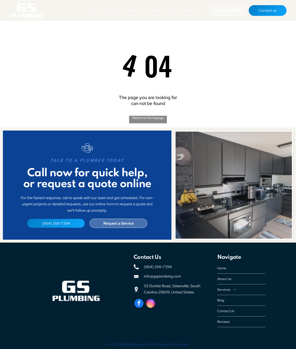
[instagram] (150, 303)
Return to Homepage (148, 117)
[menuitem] (94, 10)
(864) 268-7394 (158, 265)
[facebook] (138, 303)
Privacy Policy (179, 343)
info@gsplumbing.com (162, 275)
